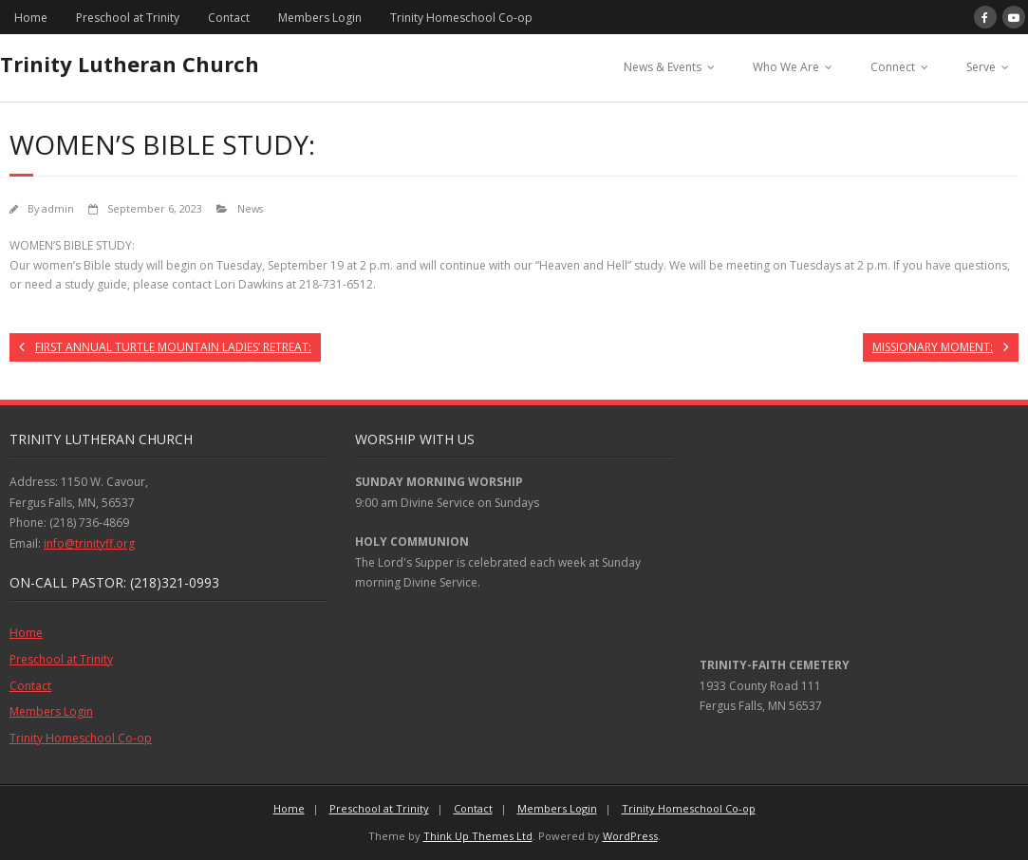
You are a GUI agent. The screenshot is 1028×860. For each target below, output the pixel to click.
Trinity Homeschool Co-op (461, 17)
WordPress (630, 836)
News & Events (662, 67)
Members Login (320, 17)
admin (58, 208)
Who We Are (786, 67)
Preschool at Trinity (127, 17)
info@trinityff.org (89, 543)
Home (30, 17)
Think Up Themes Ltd (478, 836)
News (250, 208)
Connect (892, 67)
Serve (981, 67)
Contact (229, 17)
